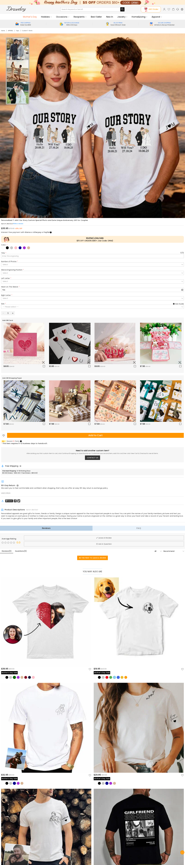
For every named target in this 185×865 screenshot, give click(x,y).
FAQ (139, 528)
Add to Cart (95, 435)
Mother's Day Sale (94, 238)
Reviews (46, 528)
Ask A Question (104, 544)
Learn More (5, 493)
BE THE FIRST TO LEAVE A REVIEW (92, 558)
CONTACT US (92, 458)
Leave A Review (104, 538)
